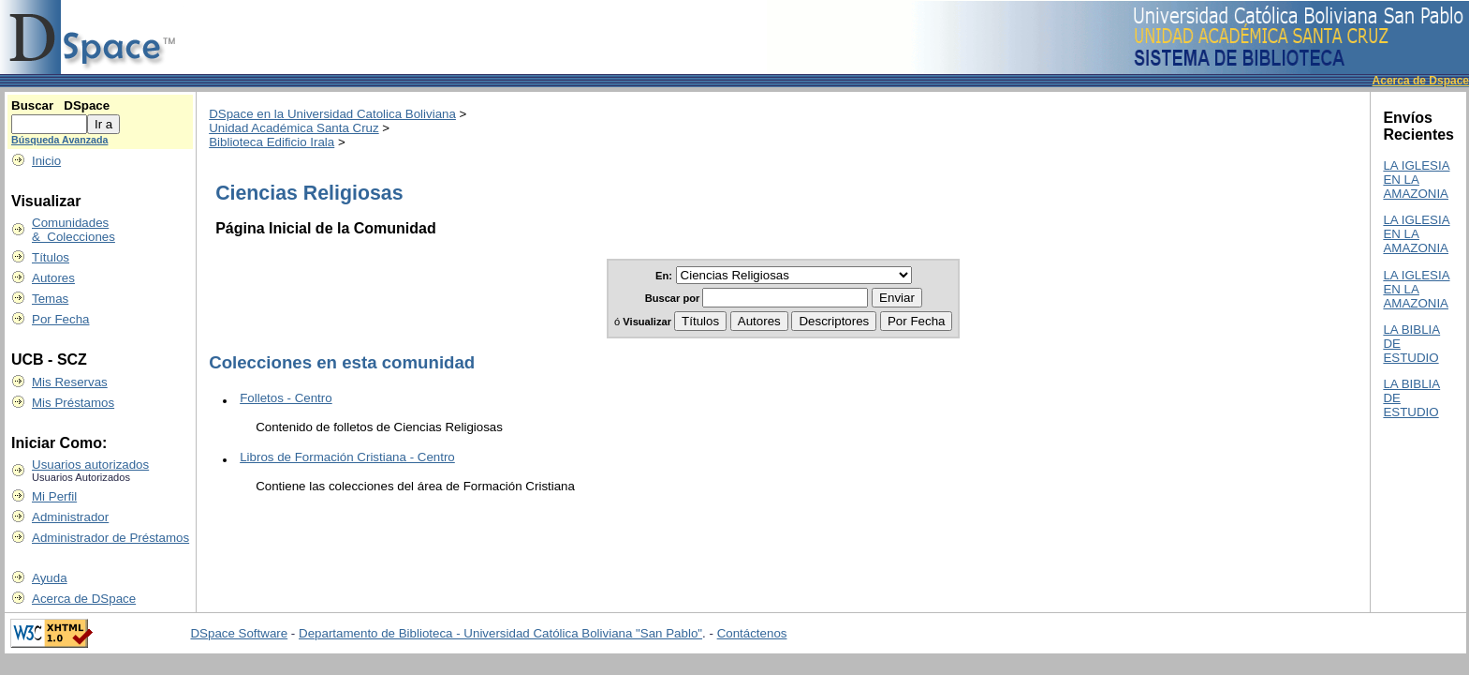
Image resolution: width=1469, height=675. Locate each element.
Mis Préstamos (73, 403)
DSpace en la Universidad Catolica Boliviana (332, 114)
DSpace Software (238, 633)
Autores (53, 278)
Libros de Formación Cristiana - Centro (347, 457)
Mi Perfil (54, 496)
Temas (50, 299)
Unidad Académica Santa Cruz (294, 128)
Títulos (50, 257)
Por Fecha (61, 319)
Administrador (70, 517)
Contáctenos (752, 633)
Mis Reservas (70, 382)
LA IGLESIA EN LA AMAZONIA (1416, 179)
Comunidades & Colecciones (73, 230)
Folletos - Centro (286, 398)
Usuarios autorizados (90, 465)
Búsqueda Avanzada (59, 139)
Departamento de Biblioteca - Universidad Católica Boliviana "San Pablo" (500, 633)
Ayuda (49, 578)
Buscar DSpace (60, 105)
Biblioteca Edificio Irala (271, 142)
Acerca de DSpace (84, 599)
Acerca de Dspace (1421, 80)
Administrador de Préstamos (110, 538)
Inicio (46, 161)
